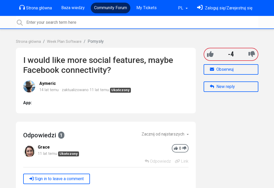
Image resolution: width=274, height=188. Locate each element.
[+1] (210, 54)
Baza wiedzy (73, 7)
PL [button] (181, 7)
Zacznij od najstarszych (163, 134)
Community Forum (110, 7)
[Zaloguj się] (224, 8)
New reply (222, 86)
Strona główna (35, 7)
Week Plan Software (64, 41)
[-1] (251, 54)
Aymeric (47, 83)
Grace (44, 147)
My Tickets (146, 7)
